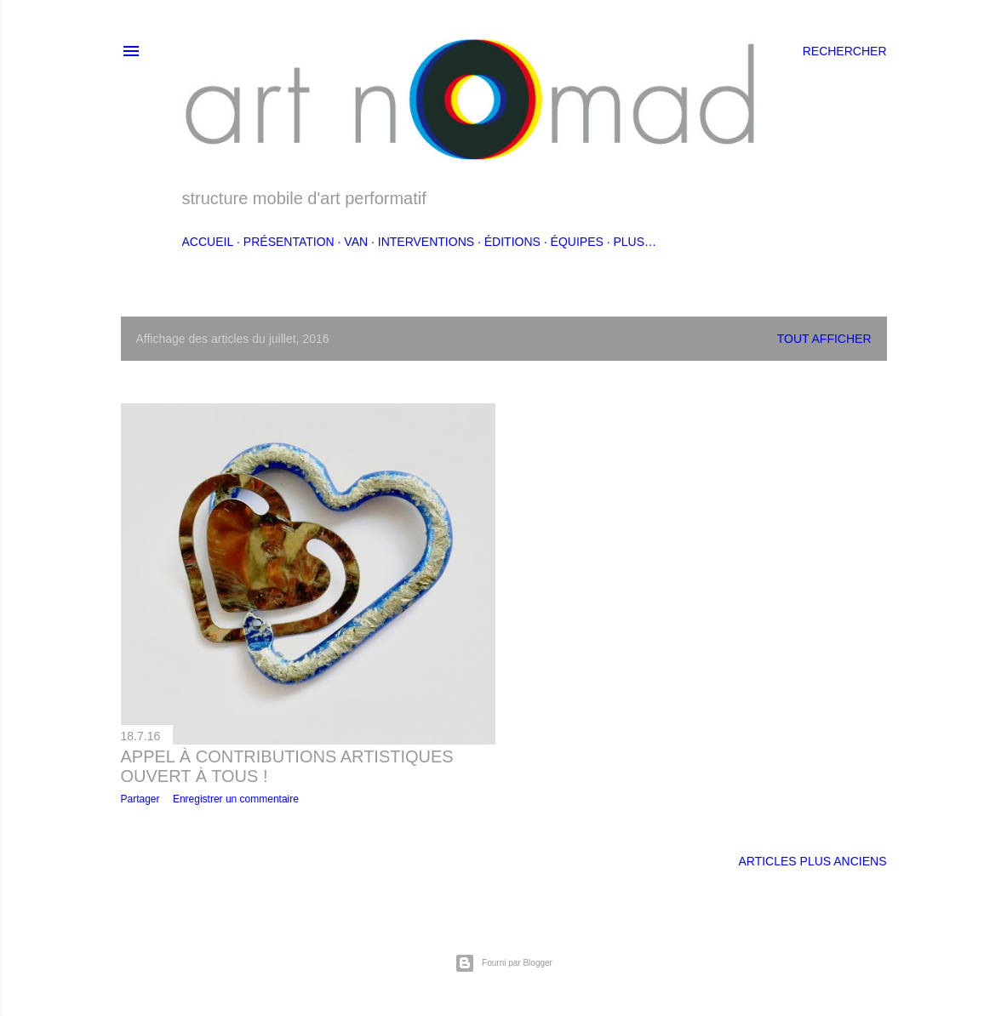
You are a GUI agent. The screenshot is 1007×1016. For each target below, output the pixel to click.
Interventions (426, 241)
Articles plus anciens (812, 861)
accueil (208, 241)
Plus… (634, 241)
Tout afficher (824, 338)
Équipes (577, 241)
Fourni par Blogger (503, 963)
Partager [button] (140, 799)
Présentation (289, 241)
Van (356, 241)
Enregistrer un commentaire (236, 799)
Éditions (512, 241)
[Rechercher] (845, 51)
